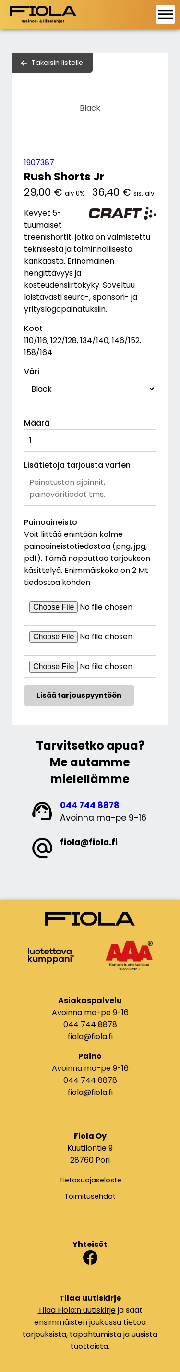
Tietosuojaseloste (90, 1180)
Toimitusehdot (90, 1196)
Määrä (36, 423)
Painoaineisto (50, 522)
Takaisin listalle (57, 62)
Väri (31, 371)
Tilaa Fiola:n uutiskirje (77, 1310)
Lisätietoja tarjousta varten (77, 464)
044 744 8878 (90, 805)
